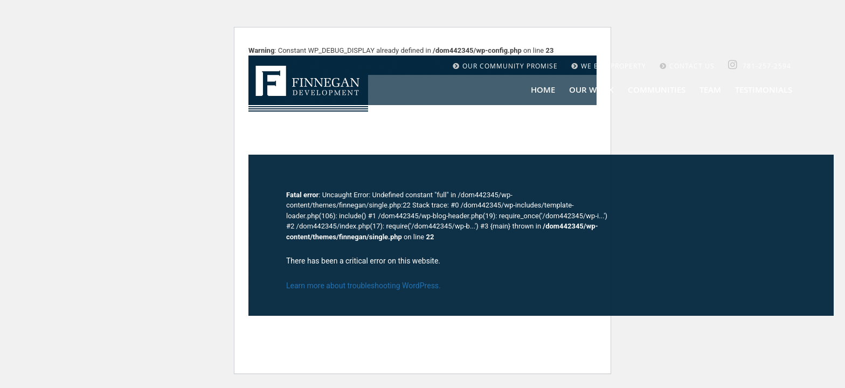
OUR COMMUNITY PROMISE (505, 65)
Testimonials (763, 89)
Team (710, 89)
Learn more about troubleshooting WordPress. (363, 285)
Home (543, 89)
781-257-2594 (767, 65)
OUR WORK (591, 89)
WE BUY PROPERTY (608, 65)
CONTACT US (687, 65)
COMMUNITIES (656, 89)
